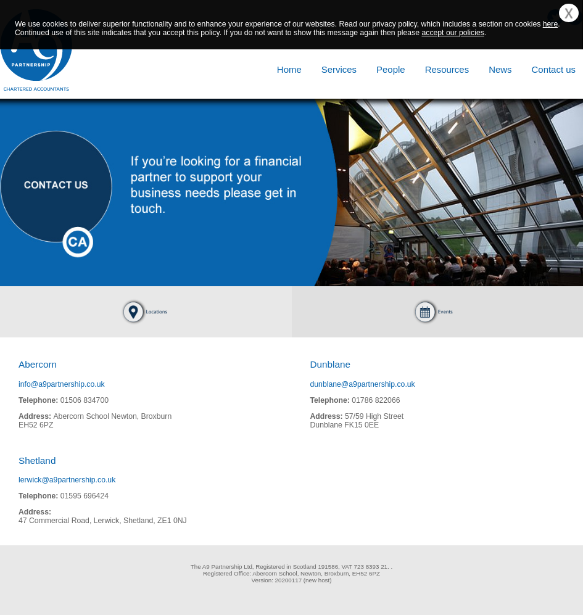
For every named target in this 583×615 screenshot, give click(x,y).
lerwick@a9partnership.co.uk (67, 480)
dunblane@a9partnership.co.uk (362, 384)
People (390, 69)
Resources (447, 69)
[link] (58, 580)
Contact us (554, 69)
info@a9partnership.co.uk (62, 384)
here (550, 24)
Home (289, 69)
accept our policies (452, 32)
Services (339, 69)
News (500, 69)
